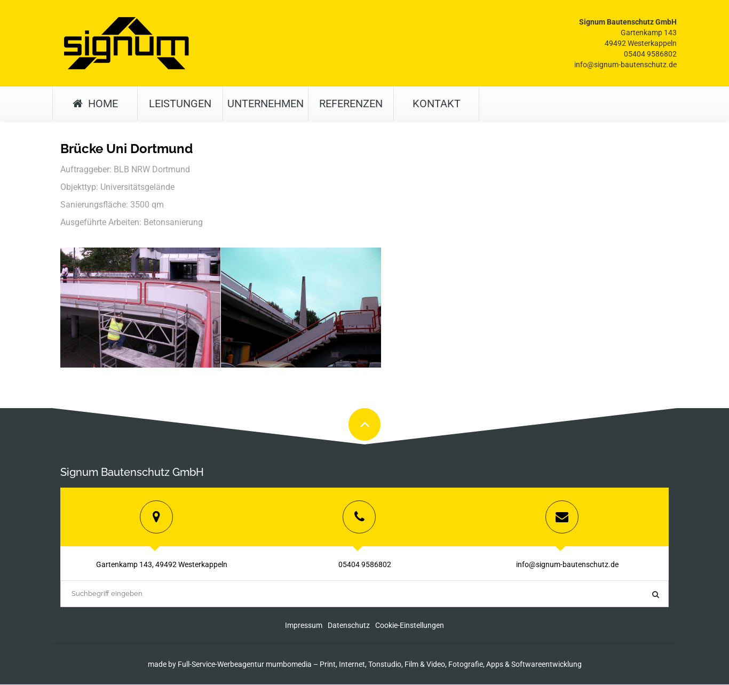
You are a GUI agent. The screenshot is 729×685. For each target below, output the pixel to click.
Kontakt (437, 103)
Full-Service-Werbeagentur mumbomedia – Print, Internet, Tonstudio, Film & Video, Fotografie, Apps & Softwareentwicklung (380, 664)
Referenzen (351, 103)
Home (95, 103)
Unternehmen (265, 103)
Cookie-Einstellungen (409, 626)
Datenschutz (349, 626)
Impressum (303, 626)
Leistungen (180, 103)
